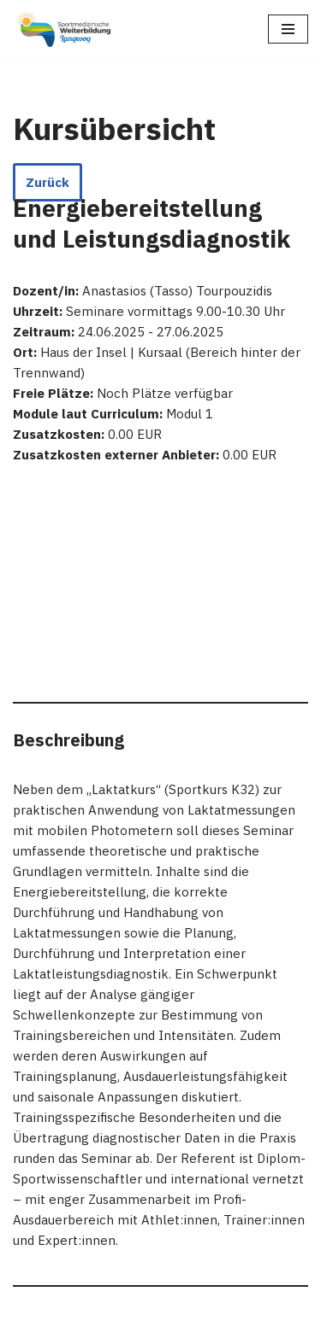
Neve (28, 1326)
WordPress (184, 1326)
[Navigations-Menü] (288, 29)
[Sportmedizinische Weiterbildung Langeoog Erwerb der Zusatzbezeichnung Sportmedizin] (64, 29)
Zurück (47, 182)
